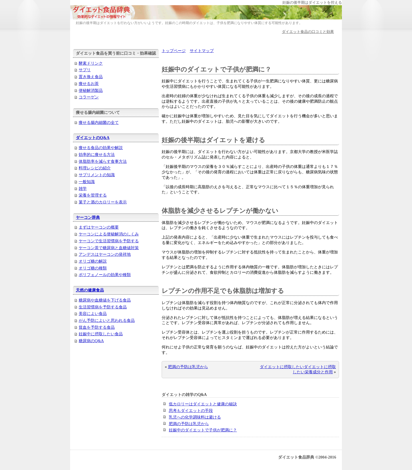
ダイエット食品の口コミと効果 (308, 31)
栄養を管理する (93, 195)
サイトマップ (202, 50)
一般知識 (87, 181)
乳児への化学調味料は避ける (195, 417)
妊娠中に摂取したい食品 (101, 334)
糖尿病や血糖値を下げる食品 (105, 300)
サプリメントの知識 (97, 174)
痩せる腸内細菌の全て (99, 122)
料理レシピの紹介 (95, 168)
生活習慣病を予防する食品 (103, 307)
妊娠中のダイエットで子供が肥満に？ (203, 430)
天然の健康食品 (90, 290)
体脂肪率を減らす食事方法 (103, 161)
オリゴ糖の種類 (93, 268)
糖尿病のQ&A (91, 340)
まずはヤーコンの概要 (99, 227)
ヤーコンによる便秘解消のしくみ (109, 234)
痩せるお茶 (89, 83)
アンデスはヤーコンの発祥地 (105, 254)
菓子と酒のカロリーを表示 (103, 202)
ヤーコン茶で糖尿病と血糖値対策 (109, 247)
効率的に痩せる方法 (97, 154)
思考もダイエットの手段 (191, 410)
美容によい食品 (93, 313)
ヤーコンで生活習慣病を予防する (109, 241)
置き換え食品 (91, 76)
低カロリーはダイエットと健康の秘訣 (203, 404)
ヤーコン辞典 (88, 217)
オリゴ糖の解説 (93, 261)
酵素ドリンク (91, 63)
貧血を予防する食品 (97, 327)
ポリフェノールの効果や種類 (105, 274)
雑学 (83, 188)
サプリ (85, 70)
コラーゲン (89, 97)
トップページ (174, 50)
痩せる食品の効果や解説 (101, 147)
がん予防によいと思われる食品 (107, 320)
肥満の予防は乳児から (188, 366)
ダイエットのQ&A (93, 137)
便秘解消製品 (91, 90)
